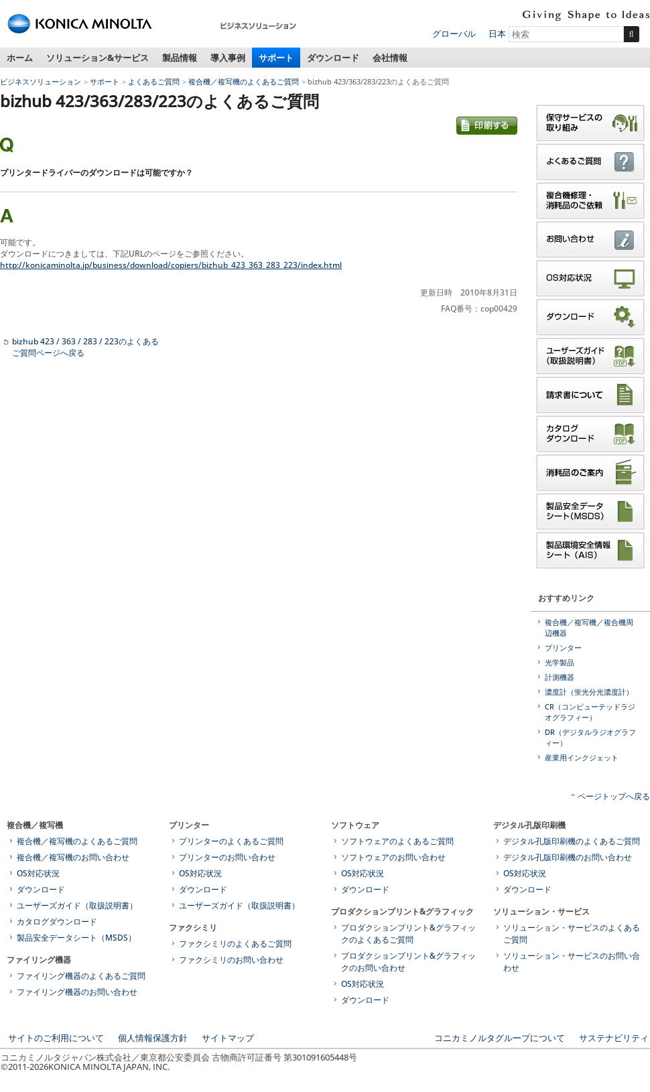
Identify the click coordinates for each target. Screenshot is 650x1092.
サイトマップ (228, 1038)
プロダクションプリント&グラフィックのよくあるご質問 (408, 933)
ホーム (20, 58)
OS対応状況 (38, 873)
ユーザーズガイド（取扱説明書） (77, 905)
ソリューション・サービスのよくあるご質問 (571, 933)
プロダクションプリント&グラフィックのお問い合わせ (408, 961)
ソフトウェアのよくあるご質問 (397, 841)
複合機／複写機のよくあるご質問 (243, 81)
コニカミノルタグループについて (499, 1038)
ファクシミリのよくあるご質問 (235, 943)
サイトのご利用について (56, 1038)
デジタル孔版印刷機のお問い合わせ (567, 857)
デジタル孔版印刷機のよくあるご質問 (571, 841)
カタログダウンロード (57, 921)
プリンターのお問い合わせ (227, 857)
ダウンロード (333, 58)
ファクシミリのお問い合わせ (231, 959)
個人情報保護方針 (153, 1038)
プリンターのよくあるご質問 (231, 841)
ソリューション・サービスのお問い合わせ (571, 961)
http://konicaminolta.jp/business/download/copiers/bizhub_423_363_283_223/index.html (171, 265)
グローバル (454, 33)
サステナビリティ (614, 1038)
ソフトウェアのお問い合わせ (393, 857)
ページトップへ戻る (614, 796)
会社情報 (390, 58)
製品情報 (179, 58)
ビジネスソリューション (40, 81)
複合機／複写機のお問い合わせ (73, 857)
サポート (276, 58)
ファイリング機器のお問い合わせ (77, 992)
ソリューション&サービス (97, 58)
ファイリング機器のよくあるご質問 (81, 975)
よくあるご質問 (154, 81)
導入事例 (227, 58)
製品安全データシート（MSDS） (76, 937)
